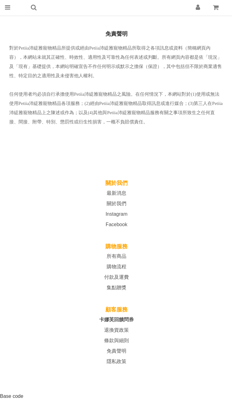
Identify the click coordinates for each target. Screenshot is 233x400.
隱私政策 (116, 361)
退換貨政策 (116, 330)
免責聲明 (116, 351)
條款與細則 (116, 340)
